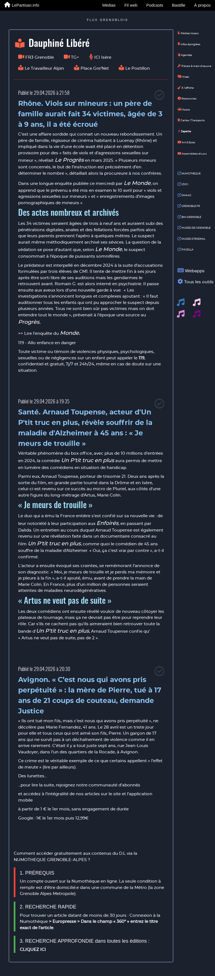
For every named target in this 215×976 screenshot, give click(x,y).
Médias (108, 5)
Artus (89, 495)
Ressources (187, 98)
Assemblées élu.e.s (192, 153)
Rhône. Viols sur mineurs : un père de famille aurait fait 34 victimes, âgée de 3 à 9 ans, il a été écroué (90, 114)
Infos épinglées (189, 44)
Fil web (130, 5)
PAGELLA (186, 249)
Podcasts (154, 5)
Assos (184, 109)
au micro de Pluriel (106, 489)
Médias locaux (188, 33)
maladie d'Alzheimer (66, 551)
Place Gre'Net (91, 68)
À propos (202, 5)
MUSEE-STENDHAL (191, 239)
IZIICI (183, 184)
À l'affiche (186, 88)
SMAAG (184, 195)
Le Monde (137, 183)
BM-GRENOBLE (189, 217)
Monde (69, 333)
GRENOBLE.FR (189, 206)
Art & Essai (186, 142)
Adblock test (31, 379)
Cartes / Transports (191, 120)
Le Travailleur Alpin (41, 68)
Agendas (185, 55)
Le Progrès (69, 160)
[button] (180, 302)
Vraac (183, 77)
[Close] (159, 94)
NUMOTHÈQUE (189, 173)
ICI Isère (100, 57)
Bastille (178, 5)
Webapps (193, 270)
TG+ (71, 57)
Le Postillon (134, 68)
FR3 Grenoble (36, 57)
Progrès (28, 322)
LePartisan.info (21, 5)
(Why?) (53, 379)
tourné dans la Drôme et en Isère (118, 483)
